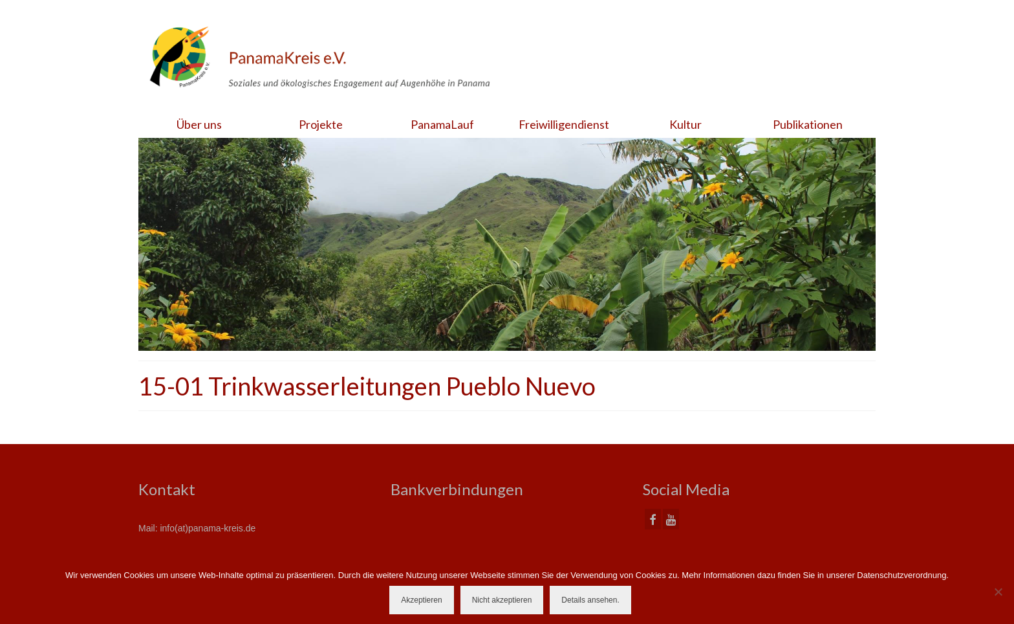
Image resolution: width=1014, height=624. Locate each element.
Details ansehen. (590, 600)
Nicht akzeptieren (502, 600)
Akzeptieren (421, 600)
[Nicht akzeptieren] (997, 591)
